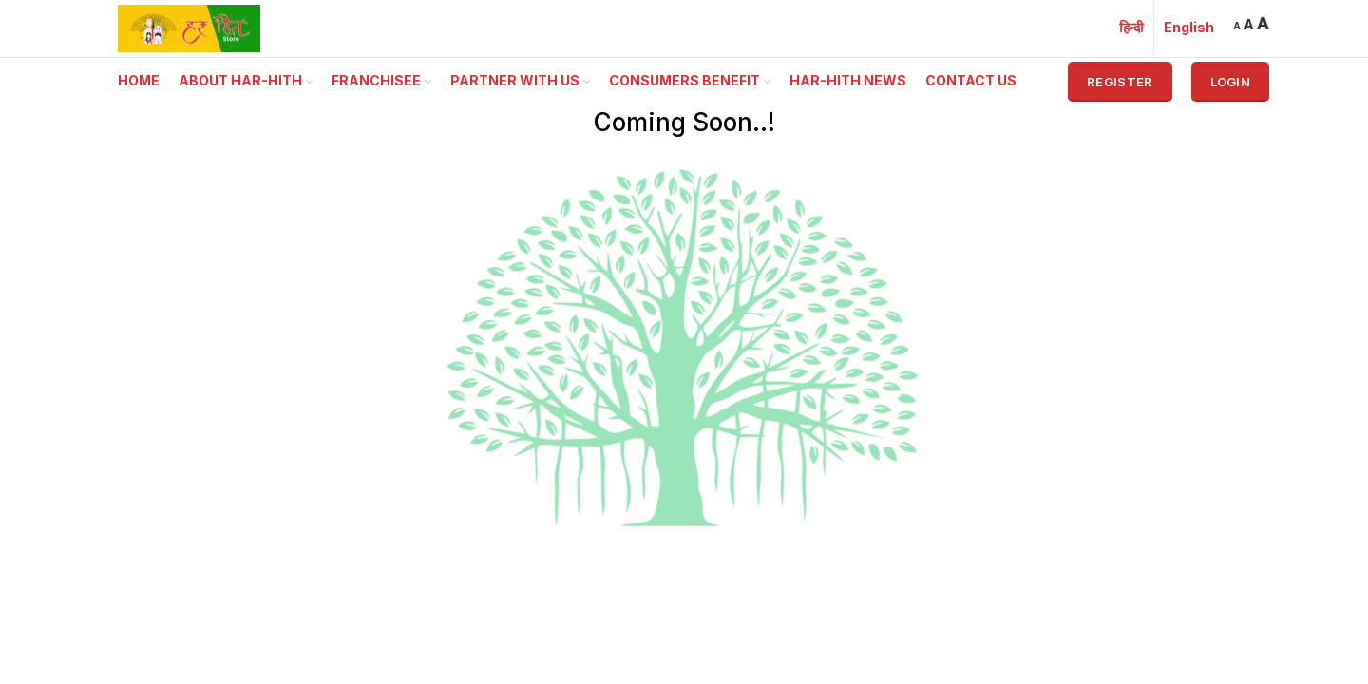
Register (1119, 81)
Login (1230, 81)
